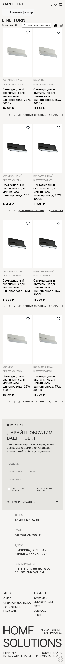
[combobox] (36, 25)
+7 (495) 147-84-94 (27, 520)
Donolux (13, 80)
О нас (7, 598)
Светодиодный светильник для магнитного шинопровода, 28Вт (17, 190)
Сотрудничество (15, 607)
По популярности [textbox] (35, 25)
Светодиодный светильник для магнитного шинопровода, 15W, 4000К (47, 96)
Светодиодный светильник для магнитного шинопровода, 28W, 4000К (17, 383)
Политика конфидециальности (17, 654)
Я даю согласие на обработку (33, 489)
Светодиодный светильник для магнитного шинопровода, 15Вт (16, 286)
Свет (37, 606)
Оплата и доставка (17, 602)
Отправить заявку (21, 502)
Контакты (10, 611)
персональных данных (44, 489)
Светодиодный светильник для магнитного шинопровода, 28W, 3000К (17, 96)
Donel (38, 614)
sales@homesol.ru (29, 535)
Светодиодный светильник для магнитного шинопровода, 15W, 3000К (47, 287)
